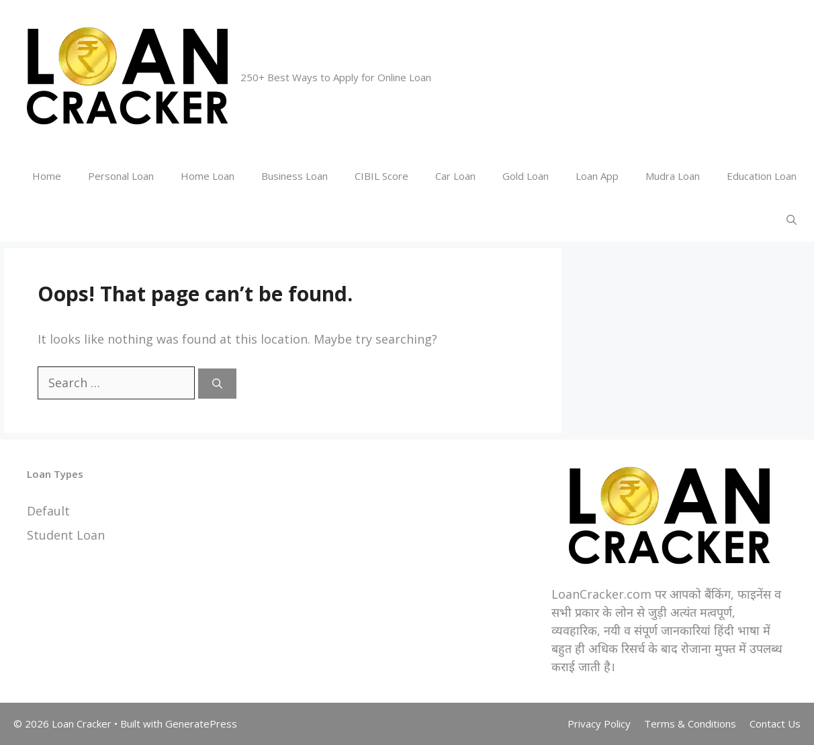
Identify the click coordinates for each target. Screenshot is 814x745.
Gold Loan (525, 176)
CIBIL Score (381, 176)
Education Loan (762, 176)
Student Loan (66, 535)
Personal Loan (121, 176)
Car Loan (455, 176)
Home (46, 176)
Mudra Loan (672, 176)
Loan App (597, 176)
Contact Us (775, 723)
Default (48, 511)
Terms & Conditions (690, 723)
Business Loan (294, 176)
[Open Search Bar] (791, 220)
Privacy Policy (599, 723)
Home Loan (207, 176)
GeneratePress (201, 723)
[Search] (217, 383)
